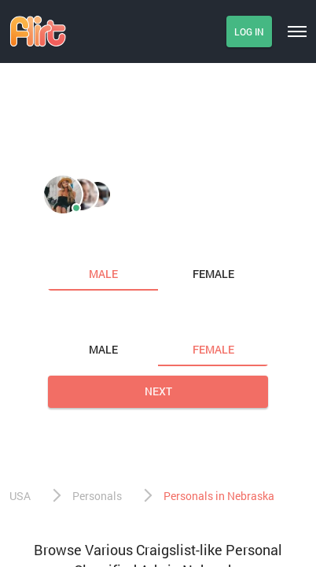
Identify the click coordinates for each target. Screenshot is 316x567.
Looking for (83, 316)
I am (61, 241)
